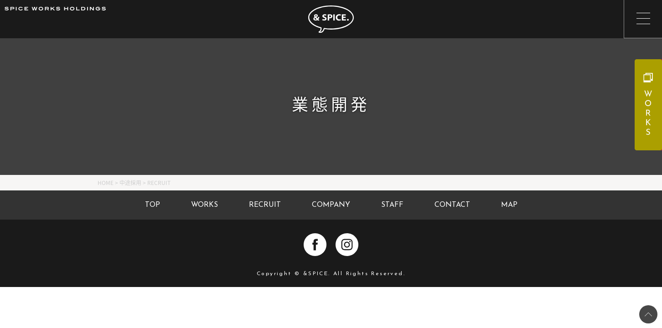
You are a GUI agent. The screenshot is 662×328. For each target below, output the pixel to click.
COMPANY (331, 205)
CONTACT (452, 205)
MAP (509, 205)
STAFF (392, 205)
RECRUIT (265, 205)
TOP (152, 205)
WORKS (204, 205)
